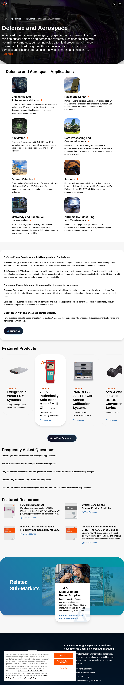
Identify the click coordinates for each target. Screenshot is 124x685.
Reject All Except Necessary (63, 662)
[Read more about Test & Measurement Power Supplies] (72, 573)
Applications (17, 19)
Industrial (30, 19)
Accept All (63, 655)
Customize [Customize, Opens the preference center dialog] (63, 669)
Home (5, 19)
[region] (40, 665)
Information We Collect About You (31, 671)
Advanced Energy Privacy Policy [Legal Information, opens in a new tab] (24, 678)
